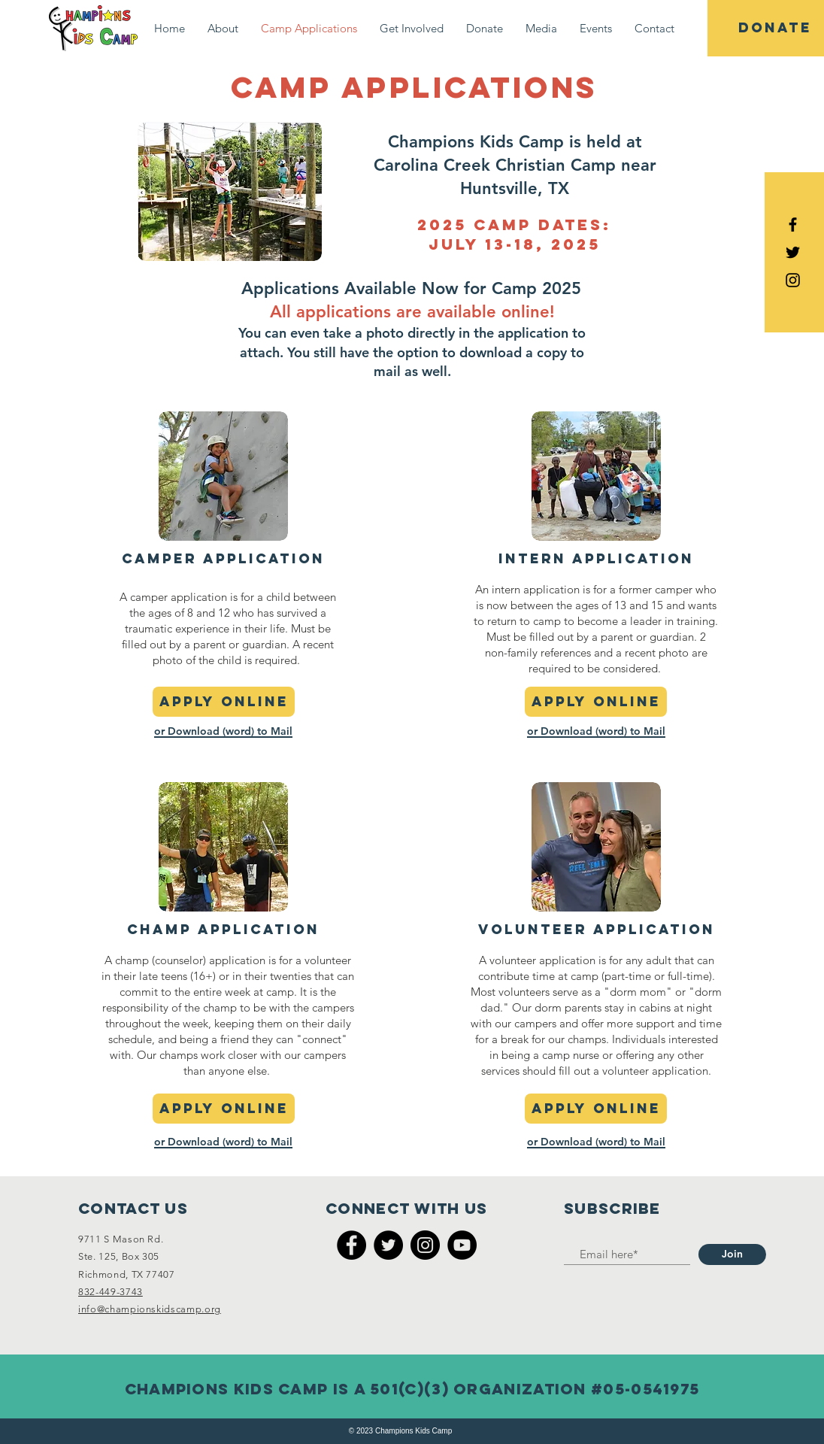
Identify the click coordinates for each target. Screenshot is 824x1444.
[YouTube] (462, 1245)
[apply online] (224, 702)
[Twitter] (388, 1245)
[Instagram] (425, 1245)
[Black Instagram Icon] (792, 280)
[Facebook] (351, 1245)
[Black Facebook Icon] (792, 224)
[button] (223, 28)
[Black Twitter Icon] (792, 252)
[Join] (732, 1254)
